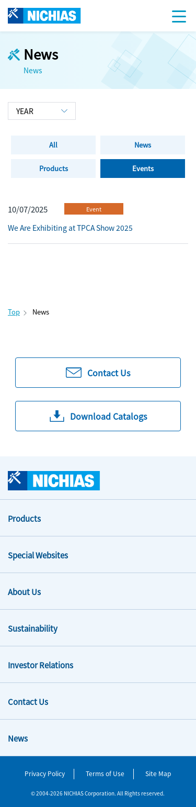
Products (24, 518)
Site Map (158, 773)
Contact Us (28, 701)
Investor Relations (40, 664)
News (18, 738)
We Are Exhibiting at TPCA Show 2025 (70, 227)
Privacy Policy (45, 773)
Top (14, 312)
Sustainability (32, 628)
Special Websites (38, 555)
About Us (24, 591)
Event (93, 209)
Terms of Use (105, 773)
